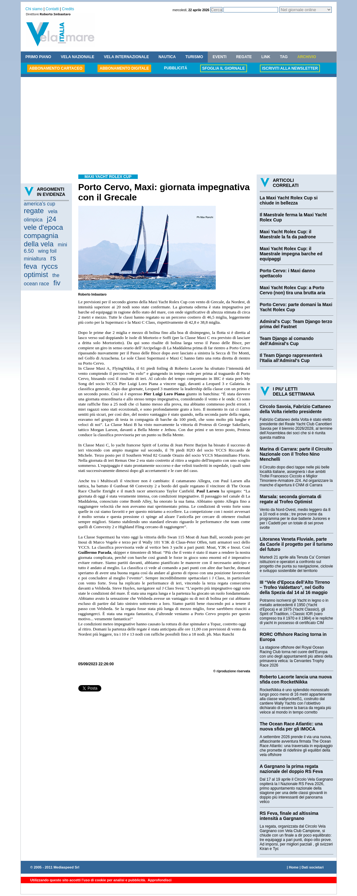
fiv (56, 283)
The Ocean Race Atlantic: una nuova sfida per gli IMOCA (291, 726)
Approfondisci (159, 880)
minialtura (35, 258)
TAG (284, 57)
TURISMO (194, 57)
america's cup (39, 203)
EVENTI (219, 57)
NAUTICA (167, 57)
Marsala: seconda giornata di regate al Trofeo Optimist (291, 499)
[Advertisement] (179, 126)
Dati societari (312, 867)
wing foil (47, 251)
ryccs (49, 266)
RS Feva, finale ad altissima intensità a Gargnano (289, 816)
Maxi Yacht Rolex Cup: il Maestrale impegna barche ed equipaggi (291, 253)
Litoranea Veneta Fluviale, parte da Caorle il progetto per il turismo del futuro (296, 544)
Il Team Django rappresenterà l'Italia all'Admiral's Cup (291, 358)
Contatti (52, 9)
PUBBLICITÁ (175, 68)
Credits (68, 9)
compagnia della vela (41, 240)
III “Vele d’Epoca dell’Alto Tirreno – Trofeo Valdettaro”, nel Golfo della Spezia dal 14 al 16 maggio (295, 587)
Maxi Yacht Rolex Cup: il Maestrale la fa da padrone (288, 234)
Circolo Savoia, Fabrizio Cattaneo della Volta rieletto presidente (295, 409)
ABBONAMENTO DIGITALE (124, 68)
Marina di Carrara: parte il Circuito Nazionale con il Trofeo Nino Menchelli (296, 454)
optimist (36, 275)
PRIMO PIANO (38, 57)
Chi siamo (34, 9)
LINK (265, 57)
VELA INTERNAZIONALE (126, 57)
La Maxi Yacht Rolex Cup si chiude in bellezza (289, 200)
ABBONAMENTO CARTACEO (55, 68)
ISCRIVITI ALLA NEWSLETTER (290, 68)
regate (34, 211)
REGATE (244, 57)
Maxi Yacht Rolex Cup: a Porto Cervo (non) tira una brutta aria (292, 290)
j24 (51, 219)
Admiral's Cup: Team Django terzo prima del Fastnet (296, 324)
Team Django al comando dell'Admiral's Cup (287, 341)
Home (294, 867)
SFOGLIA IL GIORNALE (223, 68)
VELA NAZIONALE (77, 57)
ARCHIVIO (306, 57)
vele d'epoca (43, 227)
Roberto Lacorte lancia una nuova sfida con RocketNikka (296, 679)
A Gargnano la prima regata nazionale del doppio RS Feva (291, 769)
